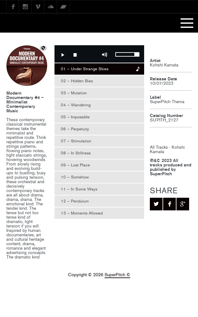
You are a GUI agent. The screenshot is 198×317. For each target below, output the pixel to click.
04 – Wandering (76, 105)
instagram (25, 6)
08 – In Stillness (76, 153)
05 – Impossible (75, 117)
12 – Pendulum (75, 201)
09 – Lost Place (75, 165)
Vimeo (38, 6)
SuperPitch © (117, 274)
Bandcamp (63, 6)
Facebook (12, 6)
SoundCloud (50, 6)
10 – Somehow (75, 177)
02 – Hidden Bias (77, 80)
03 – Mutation (74, 92)
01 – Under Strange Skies (84, 68)
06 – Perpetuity (75, 129)
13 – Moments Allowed (82, 213)
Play (62, 54)
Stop (75, 54)
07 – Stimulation (76, 141)
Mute (104, 54)
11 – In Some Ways (79, 189)
